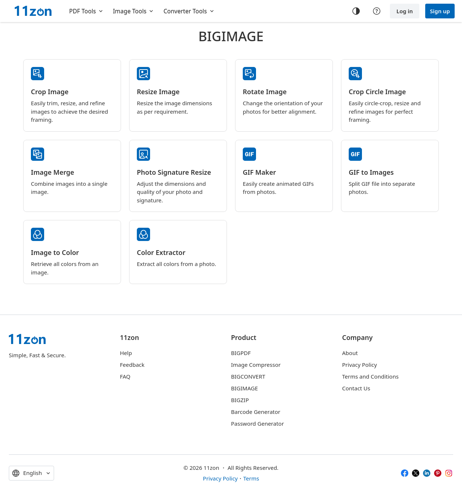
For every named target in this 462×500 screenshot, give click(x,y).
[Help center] (376, 11)
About (350, 353)
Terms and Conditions (370, 376)
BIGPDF (241, 353)
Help (126, 353)
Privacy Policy (359, 364)
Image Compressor (256, 364)
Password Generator (257, 423)
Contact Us (356, 388)
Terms (251, 478)
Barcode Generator (255, 411)
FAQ (125, 376)
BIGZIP (240, 400)
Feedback (132, 364)
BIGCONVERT (248, 376)
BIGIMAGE (244, 388)
